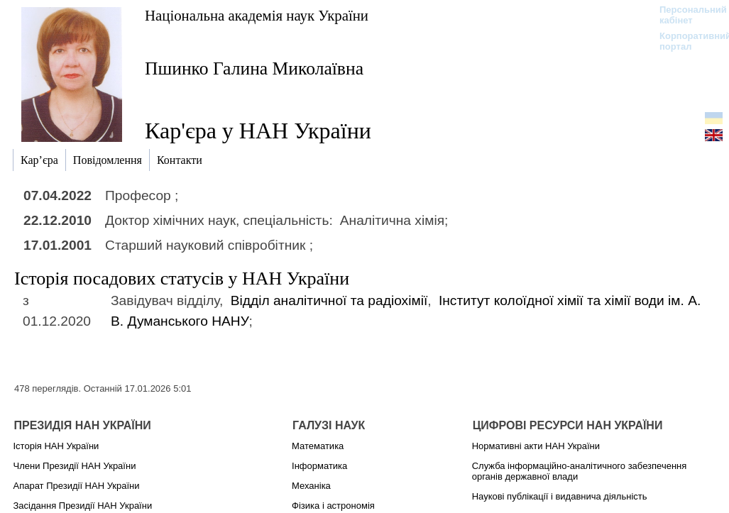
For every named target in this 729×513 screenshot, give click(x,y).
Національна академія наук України (256, 15)
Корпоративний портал (686, 41)
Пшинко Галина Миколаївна (254, 68)
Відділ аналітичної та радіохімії (329, 300)
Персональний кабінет (686, 15)
